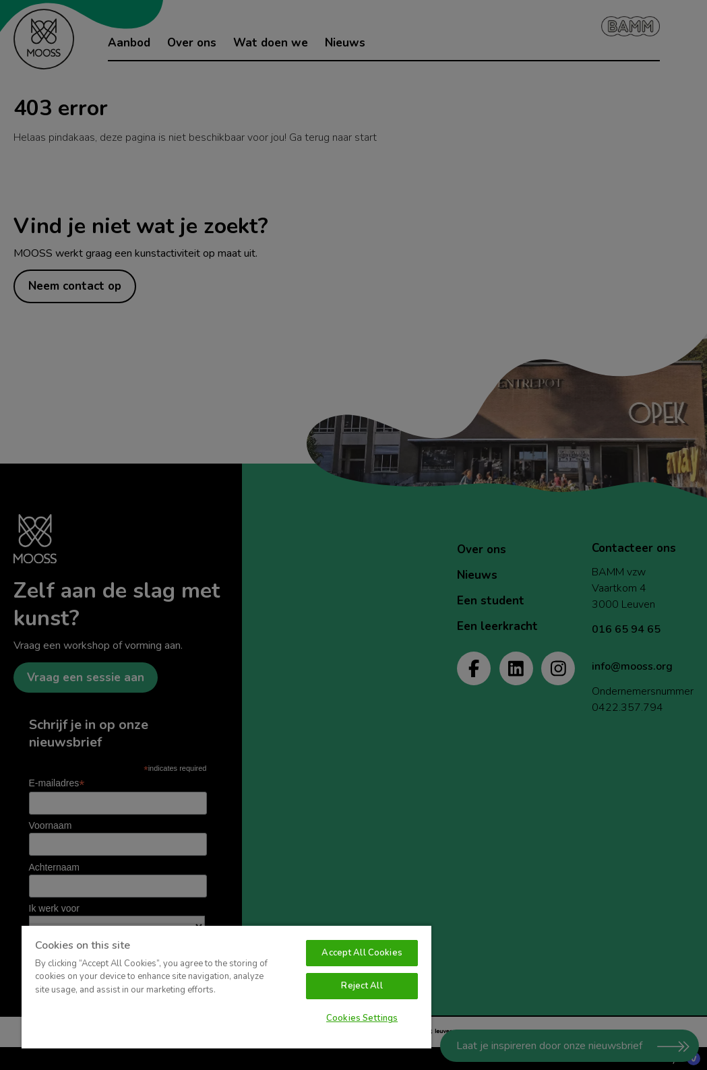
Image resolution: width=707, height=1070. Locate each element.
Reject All (361, 986)
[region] (226, 986)
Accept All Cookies (361, 953)
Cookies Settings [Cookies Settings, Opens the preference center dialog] (362, 1018)
